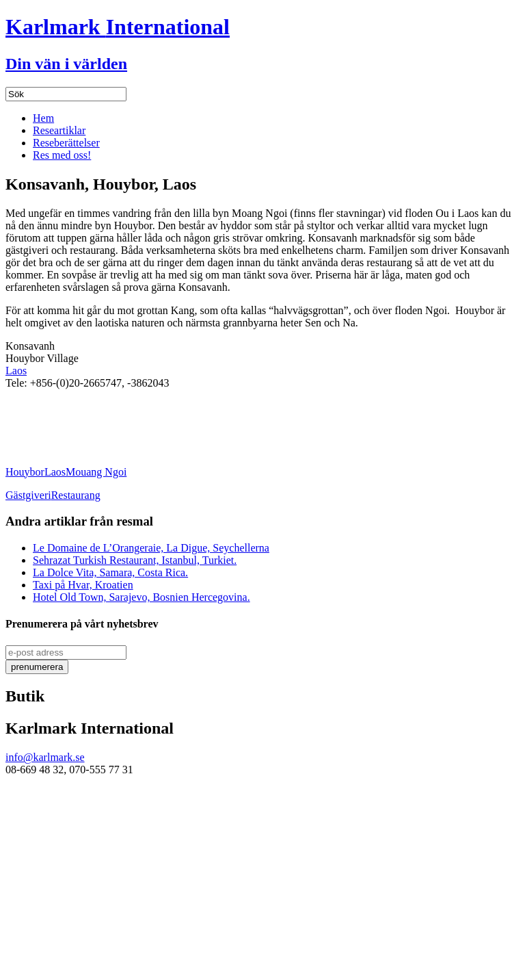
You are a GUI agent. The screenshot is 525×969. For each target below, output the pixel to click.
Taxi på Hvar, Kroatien (83, 585)
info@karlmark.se (45, 757)
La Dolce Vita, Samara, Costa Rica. (110, 572)
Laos (16, 370)
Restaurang (75, 495)
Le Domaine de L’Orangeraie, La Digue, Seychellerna (151, 548)
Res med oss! (62, 155)
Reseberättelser (66, 142)
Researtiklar (59, 130)
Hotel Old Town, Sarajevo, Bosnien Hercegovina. (141, 597)
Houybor (24, 472)
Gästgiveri (28, 495)
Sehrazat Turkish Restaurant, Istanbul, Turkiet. (135, 560)
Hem (43, 118)
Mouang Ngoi (96, 472)
